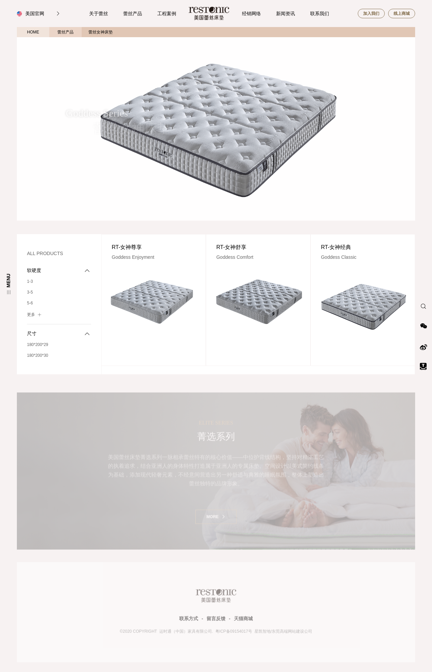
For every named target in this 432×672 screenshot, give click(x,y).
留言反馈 (216, 620)
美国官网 (42, 13)
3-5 (30, 292)
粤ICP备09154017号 (233, 633)
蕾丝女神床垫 (100, 32)
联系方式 (188, 620)
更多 (35, 314)
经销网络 (251, 13)
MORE (216, 518)
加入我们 (371, 13)
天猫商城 (243, 620)
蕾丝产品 (132, 13)
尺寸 (58, 334)
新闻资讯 (285, 13)
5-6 (30, 303)
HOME (33, 32)
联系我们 (319, 13)
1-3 (30, 281)
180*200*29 (37, 344)
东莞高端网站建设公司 (292, 633)
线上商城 (402, 13)
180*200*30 (37, 355)
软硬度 (58, 270)
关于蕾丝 (98, 13)
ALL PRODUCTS (45, 253)
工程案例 (166, 13)
